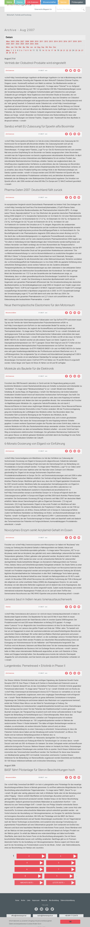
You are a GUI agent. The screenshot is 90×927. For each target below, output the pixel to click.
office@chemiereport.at (18, 916)
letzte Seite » (58, 883)
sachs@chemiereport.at (45, 916)
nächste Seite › (27, 883)
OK (70, 922)
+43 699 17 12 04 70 (71, 916)
